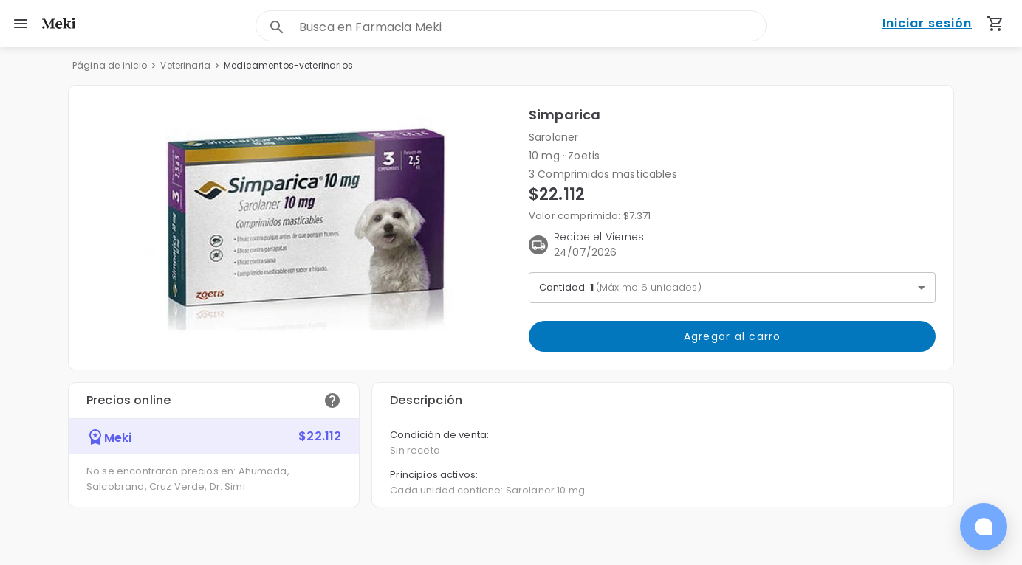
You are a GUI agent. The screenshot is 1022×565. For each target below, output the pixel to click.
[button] (298, 227)
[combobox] (532, 27)
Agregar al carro (732, 336)
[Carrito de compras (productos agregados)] (995, 23)
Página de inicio (109, 65)
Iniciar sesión (927, 24)
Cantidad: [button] (620, 287)
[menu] (20, 23)
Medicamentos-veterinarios (288, 65)
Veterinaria (185, 65)
